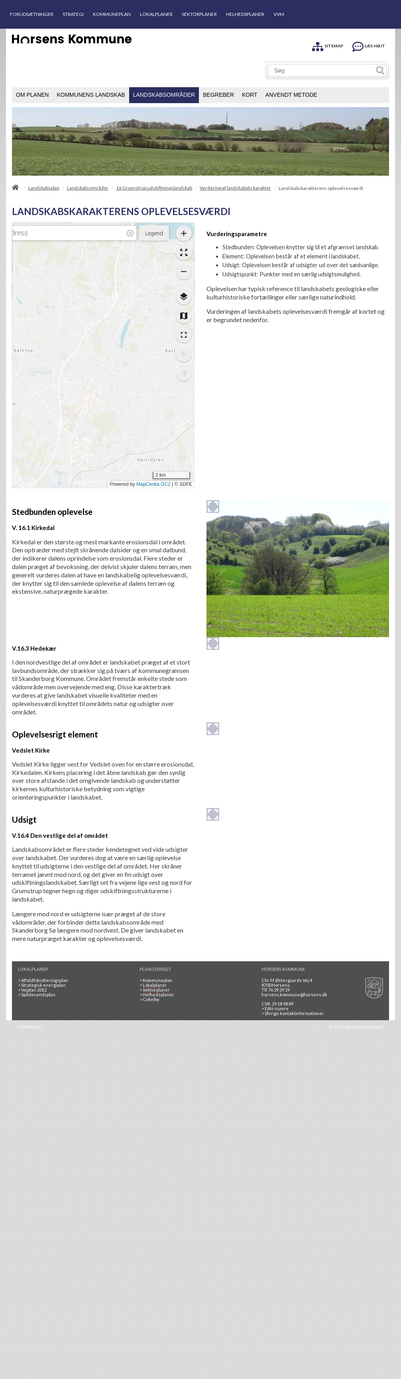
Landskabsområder (87, 188)
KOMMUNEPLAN (112, 14)
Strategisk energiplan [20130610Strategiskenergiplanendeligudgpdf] (42, 985)
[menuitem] (32, 95)
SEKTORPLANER (199, 14)
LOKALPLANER (156, 14)
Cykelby (149, 999)
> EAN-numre (275, 1008)
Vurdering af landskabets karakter (235, 188)
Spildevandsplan (36, 994)
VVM (278, 14)
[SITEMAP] (327, 45)
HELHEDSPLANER (245, 14)
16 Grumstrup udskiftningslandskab (154, 188)
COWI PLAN (30, 1026)
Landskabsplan (43, 188)
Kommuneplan (156, 980)
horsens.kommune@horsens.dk (294, 994)
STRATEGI (73, 14)
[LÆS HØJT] (368, 45)
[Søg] (321, 70)
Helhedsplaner (157, 994)
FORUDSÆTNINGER (31, 14)
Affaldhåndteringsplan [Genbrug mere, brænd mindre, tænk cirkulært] (43, 980)
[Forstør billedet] (212, 506)
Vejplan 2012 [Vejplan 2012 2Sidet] (32, 989)
